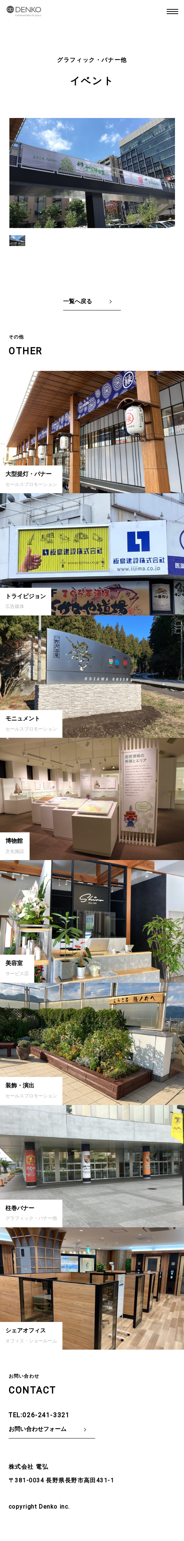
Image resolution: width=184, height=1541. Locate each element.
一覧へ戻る (77, 301)
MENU (172, 11)
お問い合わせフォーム (37, 1429)
